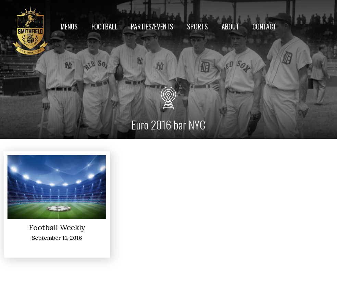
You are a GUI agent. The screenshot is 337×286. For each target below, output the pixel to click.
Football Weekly (57, 227)
